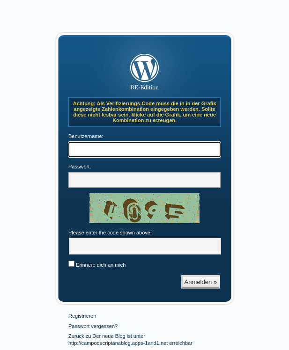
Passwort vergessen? (93, 326)
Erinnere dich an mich (97, 265)
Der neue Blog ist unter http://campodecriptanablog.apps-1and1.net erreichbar (145, 68)
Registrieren (82, 316)
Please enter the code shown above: (110, 232)
